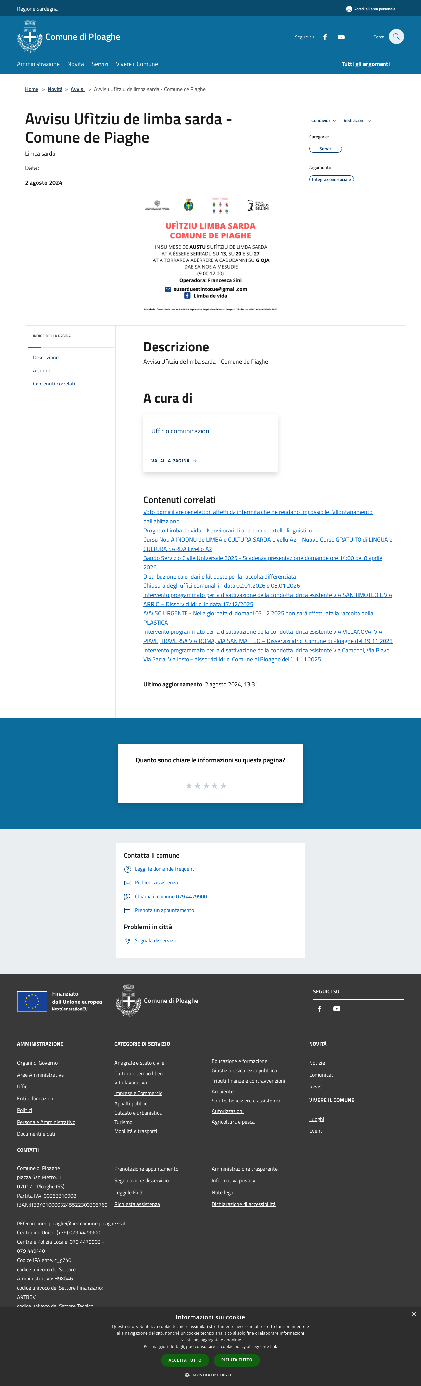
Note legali (224, 1192)
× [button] (413, 1314)
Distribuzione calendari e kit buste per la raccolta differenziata (219, 576)
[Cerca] (396, 36)
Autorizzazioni (228, 1111)
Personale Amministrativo (46, 1122)
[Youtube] (337, 36)
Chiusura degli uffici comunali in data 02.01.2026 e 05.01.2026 (221, 585)
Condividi (324, 121)
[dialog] (210, 1346)
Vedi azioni (358, 121)
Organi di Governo (37, 1063)
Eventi (316, 1131)
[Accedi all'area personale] (370, 8)
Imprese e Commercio (138, 1093)
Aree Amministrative (40, 1074)
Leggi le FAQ (128, 1192)
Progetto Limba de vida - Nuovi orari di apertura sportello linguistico (227, 530)
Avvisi (78, 89)
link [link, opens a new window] (273, 1346)
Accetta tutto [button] (185, 1360)
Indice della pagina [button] (52, 336)
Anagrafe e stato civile (139, 1063)
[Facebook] (321, 36)
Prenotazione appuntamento (146, 1169)
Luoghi (316, 1119)
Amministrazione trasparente (245, 1169)
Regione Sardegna (37, 8)
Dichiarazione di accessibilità (244, 1204)
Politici (24, 1110)
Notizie (317, 1063)
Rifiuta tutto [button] (237, 1360)
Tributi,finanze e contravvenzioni (248, 1081)
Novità (55, 89)
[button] (210, 1375)
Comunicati (321, 1074)
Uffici (23, 1086)
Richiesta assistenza (137, 1204)
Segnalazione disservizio (141, 1180)
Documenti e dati (36, 1134)
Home (31, 89)
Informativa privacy (233, 1180)
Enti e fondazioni (36, 1098)
